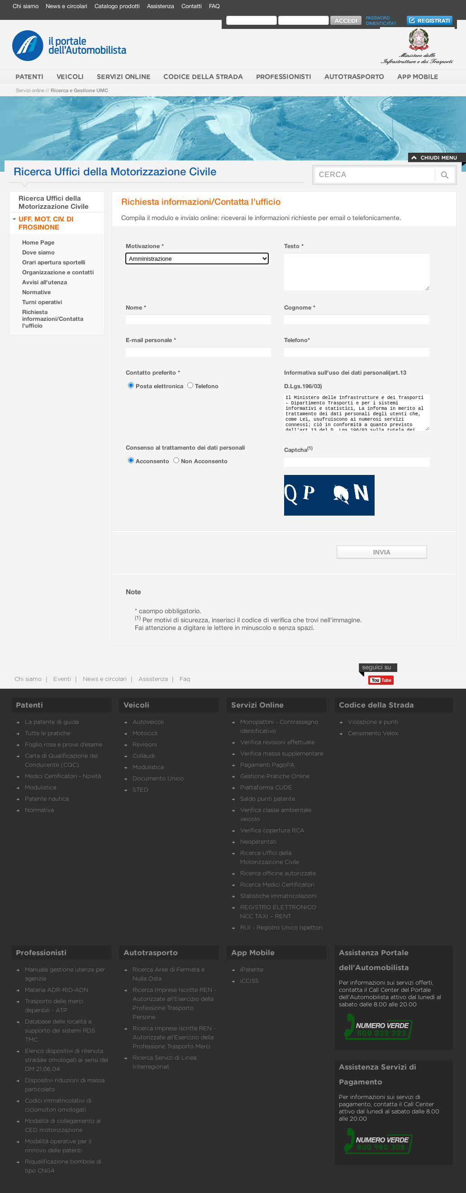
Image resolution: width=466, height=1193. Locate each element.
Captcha (298, 449)
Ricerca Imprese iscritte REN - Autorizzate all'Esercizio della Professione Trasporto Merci (174, 1038)
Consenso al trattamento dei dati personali (185, 447)
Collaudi (144, 756)
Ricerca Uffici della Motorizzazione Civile (54, 202)
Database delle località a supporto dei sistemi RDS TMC (60, 1031)
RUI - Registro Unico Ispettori (281, 928)
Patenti (29, 705)
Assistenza (160, 6)
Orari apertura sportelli (53, 262)
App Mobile (253, 953)
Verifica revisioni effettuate (277, 743)
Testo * (294, 246)
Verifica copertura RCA (272, 831)
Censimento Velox (373, 734)
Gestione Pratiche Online (274, 777)
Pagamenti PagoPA (267, 765)
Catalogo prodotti (117, 6)
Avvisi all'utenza (44, 282)
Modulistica (40, 788)
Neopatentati (258, 842)
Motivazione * (145, 246)
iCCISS (249, 981)
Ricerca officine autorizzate (278, 874)
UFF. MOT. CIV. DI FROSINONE (46, 223)
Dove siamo (38, 252)
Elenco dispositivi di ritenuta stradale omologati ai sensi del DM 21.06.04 (66, 1060)
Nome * (136, 307)
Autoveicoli (148, 722)
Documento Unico (158, 779)
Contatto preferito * (153, 372)
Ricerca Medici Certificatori (277, 885)
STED (140, 790)
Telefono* (297, 340)
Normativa (39, 810)
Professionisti (41, 953)
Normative (36, 292)
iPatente (251, 970)
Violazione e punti (373, 722)
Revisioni (145, 745)
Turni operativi (42, 302)
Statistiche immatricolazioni (278, 896)
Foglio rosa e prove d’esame (63, 745)
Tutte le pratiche (47, 734)
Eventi (61, 679)
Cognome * (299, 307)
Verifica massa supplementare (281, 754)
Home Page (38, 242)
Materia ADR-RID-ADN (56, 990)
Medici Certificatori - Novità (63, 777)
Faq (184, 679)
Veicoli (136, 705)
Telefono (207, 386)
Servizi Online (257, 705)
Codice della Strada (376, 705)
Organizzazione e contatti (58, 272)
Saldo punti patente (267, 799)
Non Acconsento (204, 461)
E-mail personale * (151, 340)
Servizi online (30, 90)
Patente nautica (47, 799)
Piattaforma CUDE (266, 788)
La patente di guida (52, 722)
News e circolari (66, 6)
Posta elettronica (160, 386)
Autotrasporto (151, 953)
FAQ (214, 6)
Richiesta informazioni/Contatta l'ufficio (52, 319)
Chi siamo (25, 6)
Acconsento (153, 461)
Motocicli (145, 734)
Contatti (191, 6)
